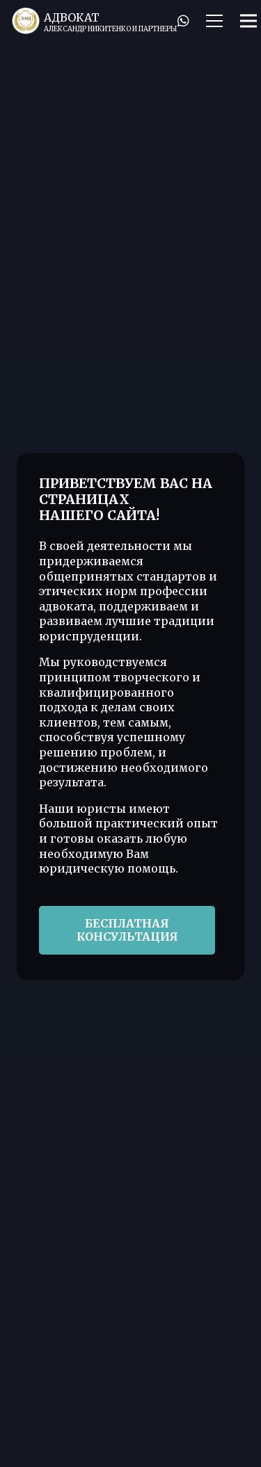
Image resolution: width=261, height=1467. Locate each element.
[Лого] (25, 21)
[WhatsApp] (183, 21)
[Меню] (214, 20)
